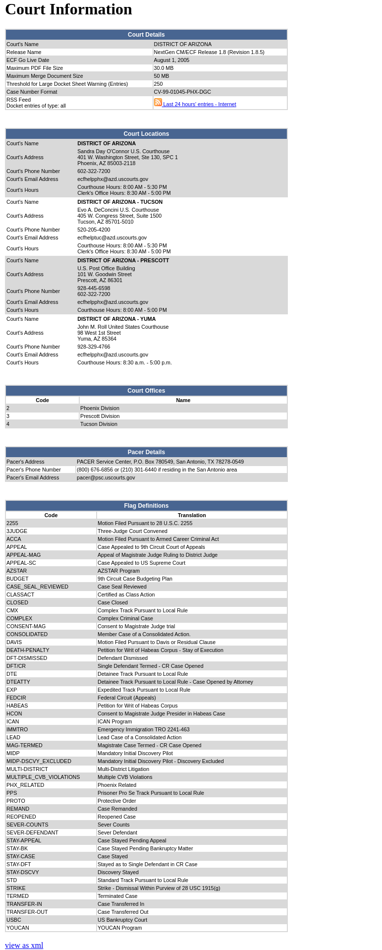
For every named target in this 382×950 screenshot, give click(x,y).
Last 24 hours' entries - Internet (195, 104)
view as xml (24, 945)
